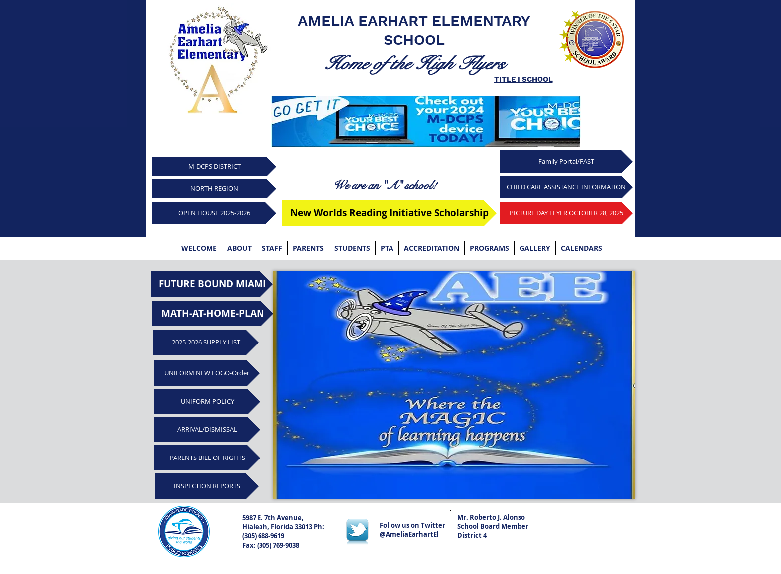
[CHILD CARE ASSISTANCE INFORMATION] (566, 187)
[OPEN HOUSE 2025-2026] (214, 213)
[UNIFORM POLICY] (207, 401)
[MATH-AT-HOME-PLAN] (212, 313)
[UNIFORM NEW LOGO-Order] (207, 373)
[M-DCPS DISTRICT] (214, 166)
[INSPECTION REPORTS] (207, 486)
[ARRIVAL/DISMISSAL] (207, 429)
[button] (454, 385)
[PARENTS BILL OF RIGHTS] (207, 457)
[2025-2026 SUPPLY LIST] (206, 342)
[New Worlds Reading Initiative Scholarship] (389, 213)
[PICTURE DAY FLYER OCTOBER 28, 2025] (566, 213)
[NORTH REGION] (214, 188)
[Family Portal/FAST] (566, 161)
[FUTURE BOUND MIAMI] (212, 284)
